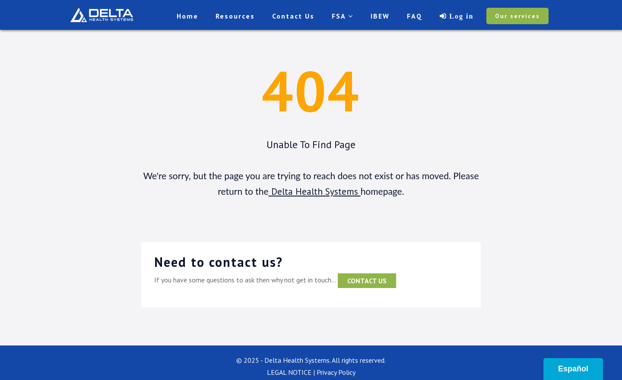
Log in (460, 16)
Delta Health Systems (315, 191)
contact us (367, 280)
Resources (235, 16)
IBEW (380, 16)
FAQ (414, 16)
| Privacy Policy (334, 372)
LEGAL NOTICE (289, 372)
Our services (517, 16)
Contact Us (293, 16)
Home (187, 16)
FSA (342, 16)
